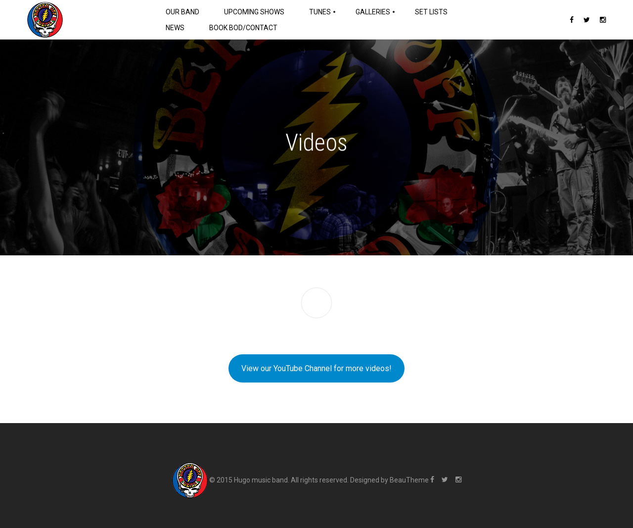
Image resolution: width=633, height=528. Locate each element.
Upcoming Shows (254, 12)
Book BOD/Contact (243, 28)
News (175, 28)
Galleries (373, 12)
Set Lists (431, 12)
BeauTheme (409, 479)
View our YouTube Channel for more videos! (316, 368)
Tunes (320, 12)
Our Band (182, 12)
